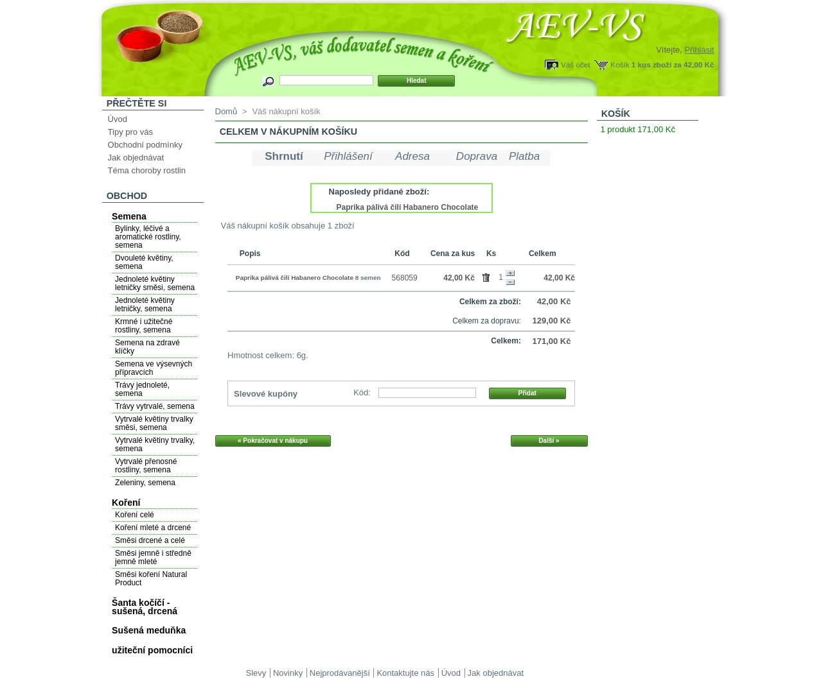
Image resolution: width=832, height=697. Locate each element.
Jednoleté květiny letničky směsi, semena (155, 283)
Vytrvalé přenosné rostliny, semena (146, 465)
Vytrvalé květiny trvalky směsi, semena (154, 423)
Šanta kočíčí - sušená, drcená (144, 607)
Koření (126, 502)
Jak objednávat (136, 157)
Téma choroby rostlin (147, 170)
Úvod (117, 119)
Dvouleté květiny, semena (144, 262)
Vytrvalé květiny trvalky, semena (155, 444)
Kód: (362, 392)
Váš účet (575, 64)
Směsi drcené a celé (150, 540)
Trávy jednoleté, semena (142, 389)
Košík (619, 64)
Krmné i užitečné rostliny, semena (143, 325)
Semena (129, 216)
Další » (548, 440)
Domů (226, 111)
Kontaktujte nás (405, 673)
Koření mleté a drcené (153, 527)
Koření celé (134, 514)
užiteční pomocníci (152, 650)
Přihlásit (699, 50)
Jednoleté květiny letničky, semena (145, 304)
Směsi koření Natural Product (151, 578)
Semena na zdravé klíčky (147, 347)
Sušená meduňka (149, 630)
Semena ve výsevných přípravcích (153, 368)
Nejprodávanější (340, 673)
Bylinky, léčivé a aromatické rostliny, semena (148, 237)
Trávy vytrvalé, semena (155, 406)
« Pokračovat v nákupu (273, 440)
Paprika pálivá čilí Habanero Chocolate (408, 207)
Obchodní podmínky (145, 145)
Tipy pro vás (130, 132)
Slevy (256, 673)
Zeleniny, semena (145, 482)
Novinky (288, 673)
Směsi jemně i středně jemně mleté (153, 557)
